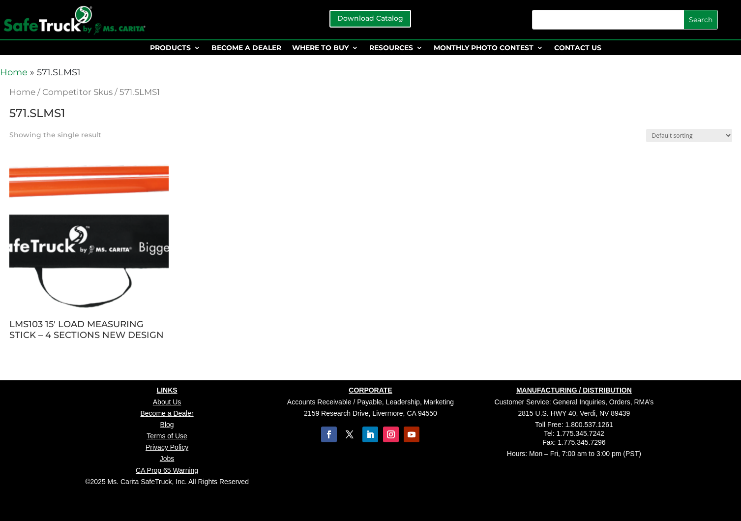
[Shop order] (689, 135)
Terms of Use (167, 436)
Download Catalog (370, 18)
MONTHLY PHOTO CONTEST (484, 48)
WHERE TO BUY (320, 48)
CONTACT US (577, 48)
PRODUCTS (170, 48)
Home (14, 72)
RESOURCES (391, 48)
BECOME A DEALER (246, 48)
